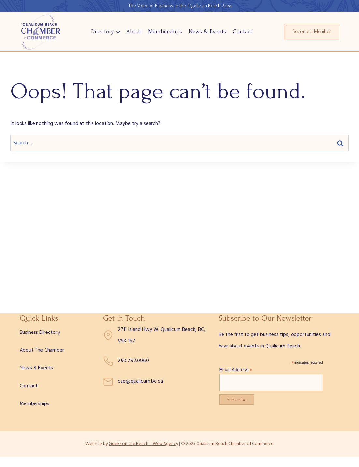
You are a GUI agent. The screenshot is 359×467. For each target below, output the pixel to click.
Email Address (235, 370)
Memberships (165, 31)
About (133, 31)
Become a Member (312, 31)
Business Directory (40, 332)
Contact (242, 31)
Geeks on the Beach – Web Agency (143, 443)
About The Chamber (42, 350)
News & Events (207, 31)
